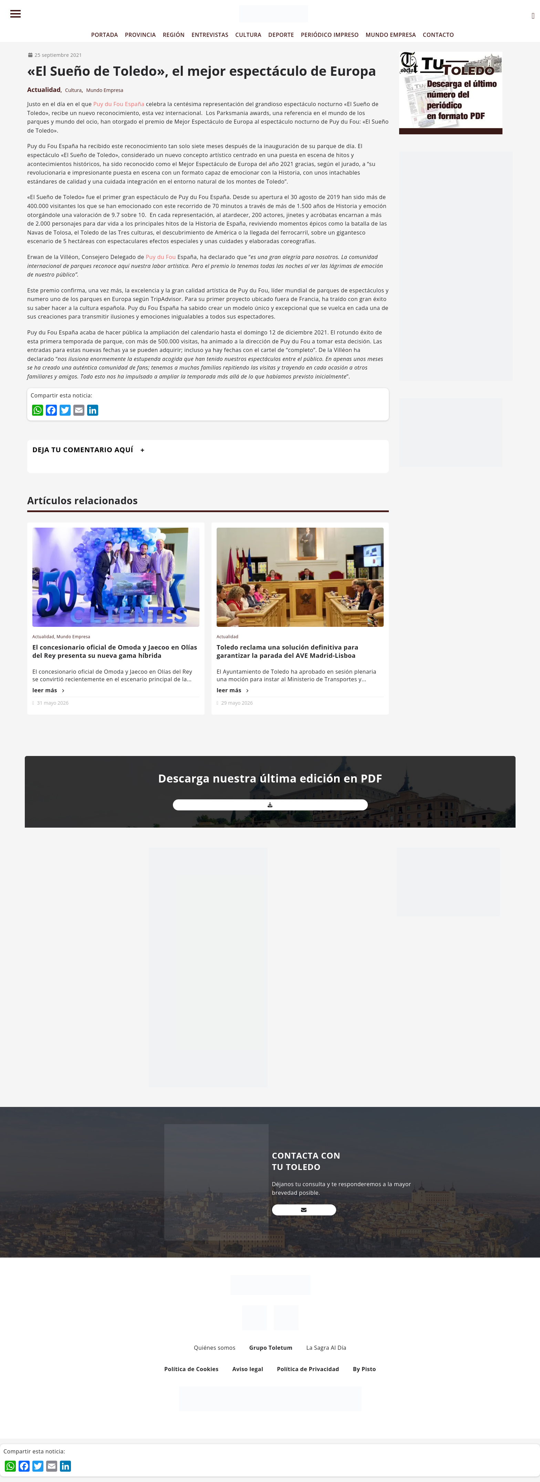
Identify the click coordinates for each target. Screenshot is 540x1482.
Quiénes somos (215, 1347)
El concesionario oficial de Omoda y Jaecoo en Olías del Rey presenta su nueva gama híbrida (114, 651)
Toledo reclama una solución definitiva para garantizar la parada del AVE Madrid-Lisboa (288, 651)
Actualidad (44, 89)
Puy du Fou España (118, 104)
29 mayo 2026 (237, 702)
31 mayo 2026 (53, 702)
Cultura (73, 90)
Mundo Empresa (104, 90)
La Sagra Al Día (326, 1347)
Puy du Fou (161, 257)
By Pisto (364, 1369)
